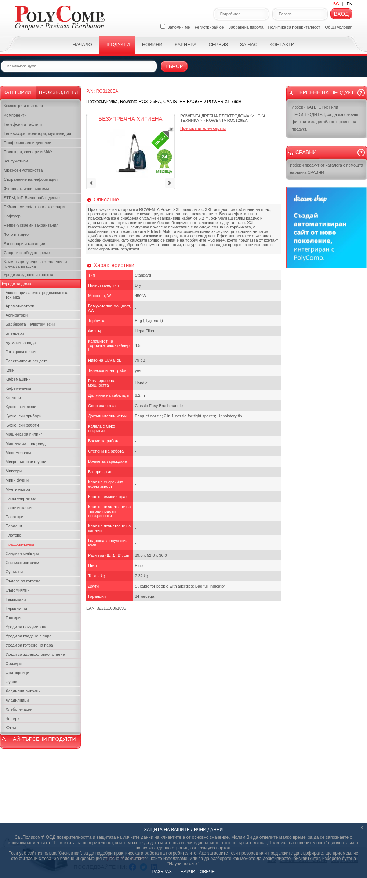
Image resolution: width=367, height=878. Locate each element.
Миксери (14, 471)
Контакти (281, 44)
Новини (152, 44)
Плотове (13, 535)
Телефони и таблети (23, 124)
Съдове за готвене (23, 581)
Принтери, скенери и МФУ (28, 152)
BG (336, 3)
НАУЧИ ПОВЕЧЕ (198, 871)
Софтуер (12, 216)
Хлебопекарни (19, 709)
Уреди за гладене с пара (28, 636)
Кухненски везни (21, 407)
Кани (10, 370)
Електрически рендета (27, 361)
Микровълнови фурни (26, 462)
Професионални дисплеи (27, 142)
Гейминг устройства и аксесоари (34, 207)
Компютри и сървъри (23, 105)
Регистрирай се (209, 27)
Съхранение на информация (31, 179)
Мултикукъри (18, 489)
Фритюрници (17, 672)
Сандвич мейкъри (22, 553)
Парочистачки (19, 507)
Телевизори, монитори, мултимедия (37, 133)
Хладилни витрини (23, 691)
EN (349, 3)
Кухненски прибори (23, 416)
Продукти (117, 44)
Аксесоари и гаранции (24, 243)
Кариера (185, 44)
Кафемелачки (18, 388)
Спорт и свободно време (27, 252)
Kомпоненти (15, 115)
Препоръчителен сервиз (203, 128)
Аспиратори (17, 315)
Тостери (13, 617)
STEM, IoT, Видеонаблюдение (32, 197)
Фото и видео (16, 234)
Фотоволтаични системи (26, 188)
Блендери (15, 333)
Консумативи (16, 161)
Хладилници (17, 700)
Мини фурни (17, 480)
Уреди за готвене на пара (29, 645)
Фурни (11, 682)
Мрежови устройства (23, 170)
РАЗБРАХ (162, 871)
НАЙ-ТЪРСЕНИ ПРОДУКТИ (42, 739)
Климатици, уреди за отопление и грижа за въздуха (35, 264)
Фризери (14, 663)
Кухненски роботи (22, 425)
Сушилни (14, 572)
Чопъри (13, 718)
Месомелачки (18, 452)
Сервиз (218, 44)
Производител (58, 92)
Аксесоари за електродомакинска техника (37, 294)
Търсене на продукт (324, 92)
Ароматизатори (20, 306)
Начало (82, 44)
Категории (17, 92)
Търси (174, 66)
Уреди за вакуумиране (26, 627)
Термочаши (16, 608)
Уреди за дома (17, 284)
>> (222, 118)
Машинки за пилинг (24, 434)
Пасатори (14, 517)
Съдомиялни (18, 590)
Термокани (16, 599)
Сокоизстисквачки (22, 562)
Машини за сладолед (26, 443)
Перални (14, 526)
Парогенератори (21, 498)
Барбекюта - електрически (30, 324)
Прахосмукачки (20, 544)
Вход (341, 14)
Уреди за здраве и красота (28, 274)
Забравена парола (246, 27)
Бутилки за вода (21, 342)
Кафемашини (18, 379)
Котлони (13, 397)
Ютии (11, 727)
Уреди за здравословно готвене (35, 654)
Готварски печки (21, 352)
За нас (248, 44)
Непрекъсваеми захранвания (31, 225)
